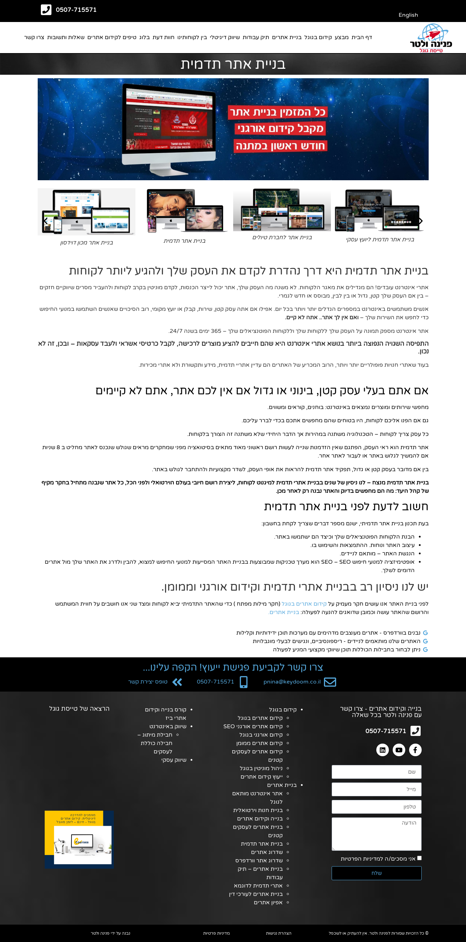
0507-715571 (76, 10)
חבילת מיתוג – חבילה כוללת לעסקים (154, 743)
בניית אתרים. (283, 612)
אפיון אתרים (268, 902)
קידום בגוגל (318, 37)
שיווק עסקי (173, 760)
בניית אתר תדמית (262, 843)
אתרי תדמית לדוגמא (258, 885)
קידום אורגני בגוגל (261, 734)
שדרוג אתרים (267, 852)
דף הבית (362, 37)
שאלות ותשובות (65, 37)
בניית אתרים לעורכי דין (256, 894)
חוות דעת (164, 37)
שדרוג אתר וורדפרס (259, 860)
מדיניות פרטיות (216, 933)
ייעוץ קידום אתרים (262, 776)
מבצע (342, 37)
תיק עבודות (256, 37)
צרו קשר (34, 37)
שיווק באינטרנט (167, 726)
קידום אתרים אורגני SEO (253, 726)
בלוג (144, 37)
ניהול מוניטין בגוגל (261, 768)
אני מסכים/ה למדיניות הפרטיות (378, 859)
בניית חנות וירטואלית (258, 810)
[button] (45, 221)
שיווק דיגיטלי (225, 37)
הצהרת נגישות (278, 933)
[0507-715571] (46, 9)
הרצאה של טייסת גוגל (79, 709)
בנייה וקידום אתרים (260, 818)
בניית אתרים (287, 37)
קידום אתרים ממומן (259, 743)
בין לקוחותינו (192, 37)
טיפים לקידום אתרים (111, 37)
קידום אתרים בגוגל (304, 603)
